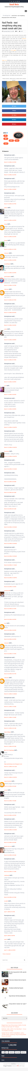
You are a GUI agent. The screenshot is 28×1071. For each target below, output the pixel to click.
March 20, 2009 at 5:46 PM (10, 630)
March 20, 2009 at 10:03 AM (10, 527)
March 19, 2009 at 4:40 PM (10, 220)
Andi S (5, 939)
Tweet (14, 106)
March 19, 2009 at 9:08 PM (10, 339)
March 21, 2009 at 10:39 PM (10, 777)
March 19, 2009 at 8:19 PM (10, 299)
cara (7, 1052)
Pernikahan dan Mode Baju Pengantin (16, 988)
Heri (5, 623)
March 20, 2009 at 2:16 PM (10, 608)
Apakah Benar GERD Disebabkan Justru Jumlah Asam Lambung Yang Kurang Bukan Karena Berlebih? (14, 1034)
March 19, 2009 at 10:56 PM (10, 456)
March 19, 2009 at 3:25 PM (10, 162)
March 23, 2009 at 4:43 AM (10, 842)
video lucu (23, 1052)
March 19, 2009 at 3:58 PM (10, 189)
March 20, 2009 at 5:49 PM (10, 639)
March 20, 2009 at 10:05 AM (10, 556)
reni (5, 385)
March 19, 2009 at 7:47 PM (10, 285)
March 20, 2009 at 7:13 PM (10, 653)
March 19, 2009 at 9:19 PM (10, 359)
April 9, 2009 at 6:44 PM (9, 935)
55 (17, 31)
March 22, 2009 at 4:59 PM (10, 815)
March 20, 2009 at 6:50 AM (10, 481)
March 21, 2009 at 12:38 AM (10, 693)
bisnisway (6, 451)
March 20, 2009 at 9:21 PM (10, 673)
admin (4, 133)
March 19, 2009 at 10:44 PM (10, 427)
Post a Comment (6, 954)
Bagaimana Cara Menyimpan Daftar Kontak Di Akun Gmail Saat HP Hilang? (14, 1026)
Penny (5, 240)
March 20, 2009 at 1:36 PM (10, 586)
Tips (3, 1052)
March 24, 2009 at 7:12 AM (10, 871)
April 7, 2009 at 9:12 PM (9, 911)
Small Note (14, 4)
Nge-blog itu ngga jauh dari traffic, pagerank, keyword (17, 972)
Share (14, 110)
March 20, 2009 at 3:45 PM (10, 619)
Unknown (6, 253)
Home (2, 1060)
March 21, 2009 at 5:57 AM (10, 746)
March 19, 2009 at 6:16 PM (10, 249)
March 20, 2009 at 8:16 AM (10, 508)
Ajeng (5, 224)
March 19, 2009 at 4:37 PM (10, 203)
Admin (5, 207)
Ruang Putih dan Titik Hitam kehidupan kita (17, 996)
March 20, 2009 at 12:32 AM (10, 469)
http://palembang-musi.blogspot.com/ (13, 764)
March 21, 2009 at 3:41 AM (10, 728)
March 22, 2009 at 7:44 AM (10, 800)
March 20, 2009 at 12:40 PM (10, 577)
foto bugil (17, 1052)
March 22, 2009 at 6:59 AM (10, 786)
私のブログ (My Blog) (9, 750)
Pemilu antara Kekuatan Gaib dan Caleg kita (17, 980)
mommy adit (7, 590)
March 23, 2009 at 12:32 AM (10, 829)
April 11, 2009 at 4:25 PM (9, 950)
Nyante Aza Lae (8, 846)
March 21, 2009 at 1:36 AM (10, 717)
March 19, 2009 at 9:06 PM (10, 325)
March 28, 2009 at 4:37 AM (10, 897)
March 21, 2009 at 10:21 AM (10, 766)
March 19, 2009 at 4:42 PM (10, 236)
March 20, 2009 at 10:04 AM (10, 543)
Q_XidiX (6, 901)
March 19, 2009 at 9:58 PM (10, 409)
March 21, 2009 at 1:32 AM (10, 706)
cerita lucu (11, 1052)
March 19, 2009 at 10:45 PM (10, 447)
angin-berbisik (7, 781)
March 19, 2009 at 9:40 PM (10, 394)
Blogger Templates (7, 1065)
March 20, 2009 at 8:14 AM (10, 492)
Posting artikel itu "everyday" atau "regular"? (18, 1004)
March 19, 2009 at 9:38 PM (10, 381)
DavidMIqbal (7, 264)
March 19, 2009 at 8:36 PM (10, 312)
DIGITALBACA (7, 276)
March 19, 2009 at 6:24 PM (10, 260)
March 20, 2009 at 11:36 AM (10, 565)
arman (5, 790)
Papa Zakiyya (7, 732)
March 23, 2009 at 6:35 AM (10, 855)
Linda (5, 329)
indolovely (6, 875)
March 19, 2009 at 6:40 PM (10, 272)
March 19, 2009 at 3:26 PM (10, 174)
